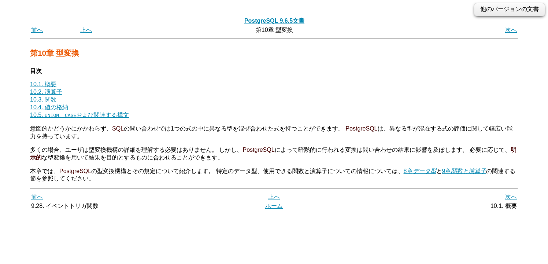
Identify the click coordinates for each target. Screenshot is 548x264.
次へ (511, 30)
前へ (37, 30)
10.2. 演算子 (46, 92)
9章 (464, 171)
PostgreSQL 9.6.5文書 (274, 21)
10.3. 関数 (43, 99)
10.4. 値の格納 (49, 107)
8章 (420, 171)
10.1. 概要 (43, 84)
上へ (86, 30)
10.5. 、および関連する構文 (79, 115)
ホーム (274, 206)
